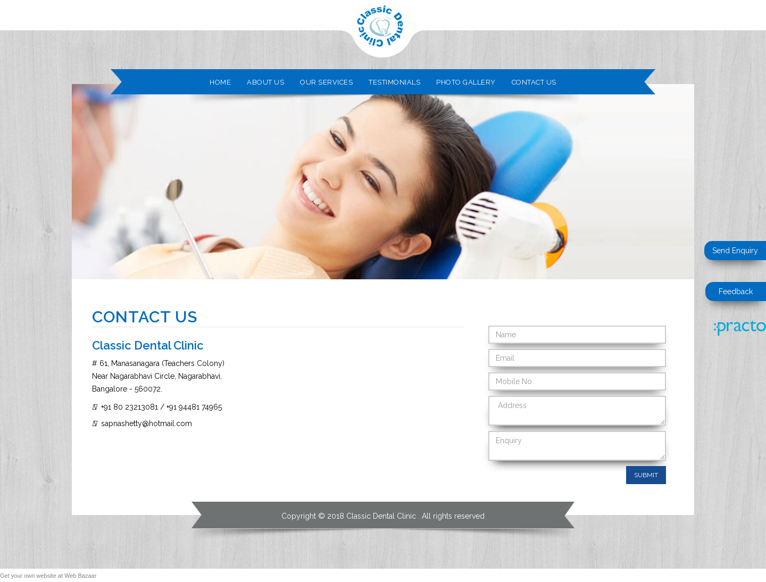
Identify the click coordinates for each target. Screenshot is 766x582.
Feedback (736, 291)
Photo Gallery (466, 82)
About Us (265, 82)
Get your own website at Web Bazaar (48, 575)
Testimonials (394, 82)
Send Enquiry (735, 250)
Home (220, 82)
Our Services (326, 82)
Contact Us (534, 82)
